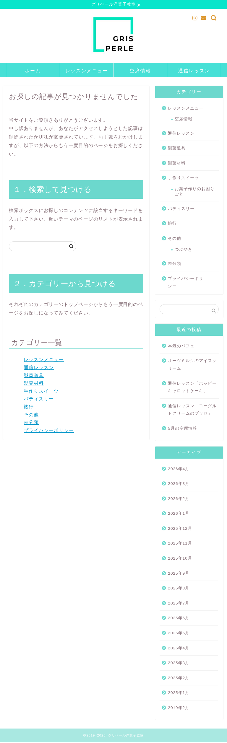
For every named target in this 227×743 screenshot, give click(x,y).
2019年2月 (178, 708)
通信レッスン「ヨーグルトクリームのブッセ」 (192, 411)
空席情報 (140, 71)
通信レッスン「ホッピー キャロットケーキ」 (192, 388)
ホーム (33, 71)
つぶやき (183, 250)
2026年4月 (178, 469)
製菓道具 (34, 376)
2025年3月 (178, 663)
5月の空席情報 (182, 429)
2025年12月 (180, 529)
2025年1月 (178, 693)
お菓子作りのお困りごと (195, 192)
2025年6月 (178, 619)
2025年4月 (178, 649)
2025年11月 (180, 544)
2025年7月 (178, 604)
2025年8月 (178, 589)
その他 (31, 415)
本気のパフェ (181, 347)
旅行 (29, 407)
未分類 (31, 423)
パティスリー (39, 399)
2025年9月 (178, 574)
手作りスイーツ (41, 392)
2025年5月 (178, 634)
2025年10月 (180, 559)
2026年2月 (178, 499)
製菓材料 (34, 384)
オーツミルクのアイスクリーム (192, 365)
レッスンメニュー (86, 71)
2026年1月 (178, 514)
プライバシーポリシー (49, 431)
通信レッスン (194, 71)
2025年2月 (178, 679)
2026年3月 (178, 484)
